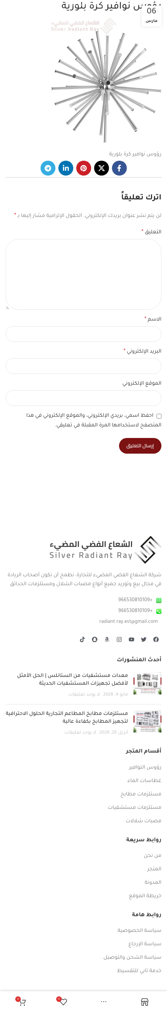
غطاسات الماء (144, 781)
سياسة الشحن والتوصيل (132, 958)
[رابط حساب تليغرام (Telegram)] (48, 168)
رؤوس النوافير (145, 767)
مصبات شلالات (143, 821)
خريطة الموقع (145, 896)
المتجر (154, 869)
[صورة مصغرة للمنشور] (147, 685)
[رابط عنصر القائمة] (83, 600)
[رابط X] (101, 168)
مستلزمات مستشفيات (134, 808)
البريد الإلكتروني (142, 352)
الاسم (152, 320)
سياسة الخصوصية (139, 931)
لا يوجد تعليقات (84, 694)
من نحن (152, 856)
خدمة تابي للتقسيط (139, 971)
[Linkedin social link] (65, 168)
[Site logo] (83, 26)
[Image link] (105, 550)
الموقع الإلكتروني (141, 384)
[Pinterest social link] (83, 168)
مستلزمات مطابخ (141, 794)
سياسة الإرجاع (144, 944)
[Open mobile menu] (157, 26)
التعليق (151, 233)
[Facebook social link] (119, 168)
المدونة (153, 883)
